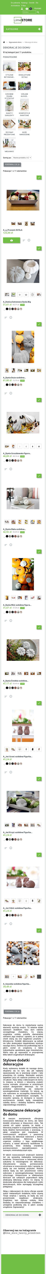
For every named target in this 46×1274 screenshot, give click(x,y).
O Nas (23, 6)
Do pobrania (15, 3)
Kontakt (37, 8)
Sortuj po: (7, 158)
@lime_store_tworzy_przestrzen (21, 1233)
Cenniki (31, 3)
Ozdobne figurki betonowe (9, 96)
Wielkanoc (9, 151)
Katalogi (24, 3)
